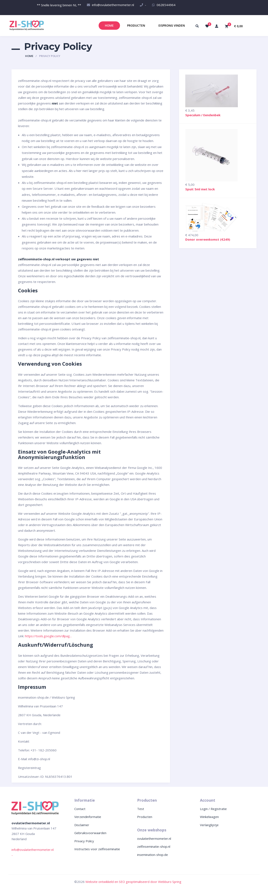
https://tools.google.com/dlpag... (48, 636)
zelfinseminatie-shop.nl (153, 846)
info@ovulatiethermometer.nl (113, 5)
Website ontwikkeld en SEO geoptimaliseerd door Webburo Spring (133, 882)
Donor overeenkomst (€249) (207, 239)
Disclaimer (81, 825)
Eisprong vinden (171, 25)
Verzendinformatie (87, 817)
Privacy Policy (84, 841)
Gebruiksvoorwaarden (90, 833)
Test (140, 809)
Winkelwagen (209, 817)
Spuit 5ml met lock (200, 189)
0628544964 (166, 5)
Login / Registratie (213, 809)
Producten (136, 25)
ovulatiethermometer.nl (154, 838)
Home (109, 25)
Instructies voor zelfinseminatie (97, 849)
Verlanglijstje (209, 825)
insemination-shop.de (152, 855)
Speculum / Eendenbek (202, 115)
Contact (79, 809)
